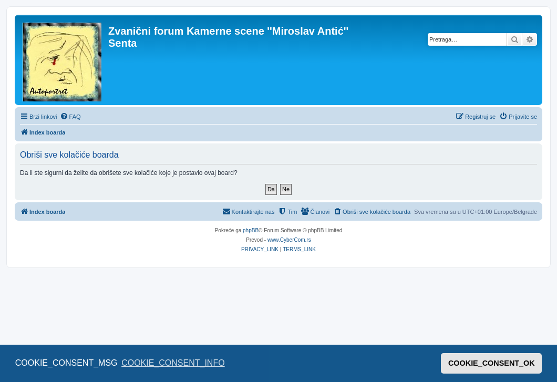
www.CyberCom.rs (289, 240)
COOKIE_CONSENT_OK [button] (491, 363)
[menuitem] (70, 116)
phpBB (251, 230)
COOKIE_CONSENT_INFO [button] (172, 362)
